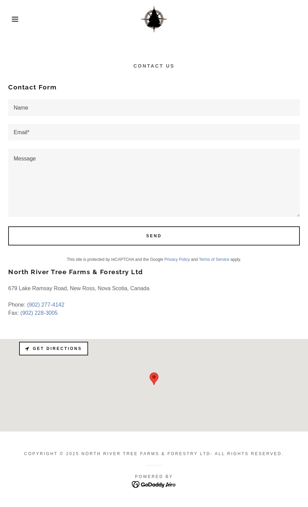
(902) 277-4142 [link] (45, 305)
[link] (154, 19)
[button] (15, 19)
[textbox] (154, 107)
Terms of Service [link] (214, 259)
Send (154, 236)
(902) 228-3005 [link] (39, 313)
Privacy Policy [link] (177, 259)
